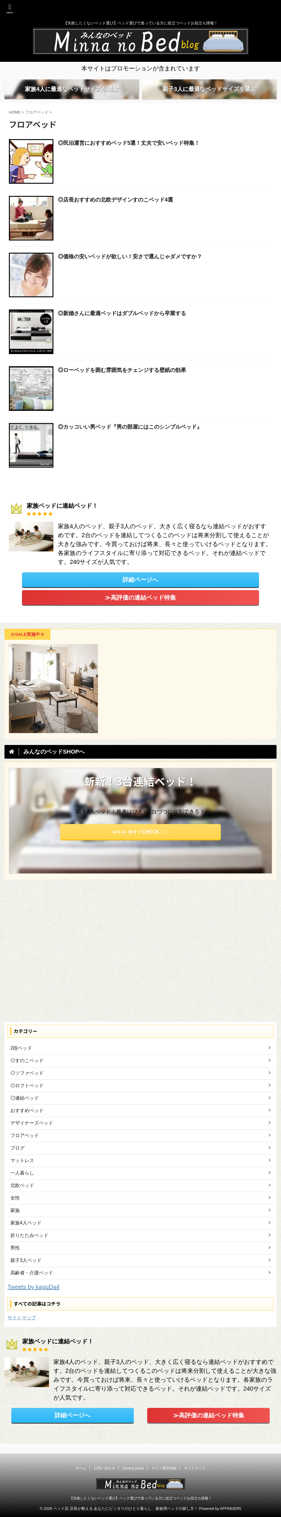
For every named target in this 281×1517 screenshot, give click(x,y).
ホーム (81, 1468)
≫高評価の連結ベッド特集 (140, 607)
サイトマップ (21, 1327)
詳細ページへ (140, 589)
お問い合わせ (104, 1468)
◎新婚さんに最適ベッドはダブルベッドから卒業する (122, 323)
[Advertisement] (137, 962)
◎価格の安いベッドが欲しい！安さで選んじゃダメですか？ (130, 266)
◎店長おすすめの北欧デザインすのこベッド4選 (115, 210)
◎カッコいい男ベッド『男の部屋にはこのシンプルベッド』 (130, 437)
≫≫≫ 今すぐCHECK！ (140, 842)
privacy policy (133, 1468)
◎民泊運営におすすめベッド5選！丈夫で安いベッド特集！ (129, 153)
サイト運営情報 (164, 1468)
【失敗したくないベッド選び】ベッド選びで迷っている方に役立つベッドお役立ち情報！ (140, 1498)
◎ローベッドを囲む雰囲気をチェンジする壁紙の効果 (122, 380)
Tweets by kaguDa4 (33, 1297)
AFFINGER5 (230, 1508)
